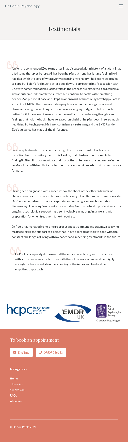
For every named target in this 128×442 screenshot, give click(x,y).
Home (14, 378)
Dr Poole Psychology (22, 6)
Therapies (16, 384)
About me (16, 401)
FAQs (13, 395)
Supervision (17, 390)
